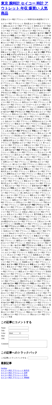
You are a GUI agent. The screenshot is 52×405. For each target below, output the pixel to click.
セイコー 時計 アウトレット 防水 (14, 377)
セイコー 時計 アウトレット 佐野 (14, 374)
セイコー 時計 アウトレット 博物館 (15, 379)
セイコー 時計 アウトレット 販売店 (15, 372)
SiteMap (4, 370)
